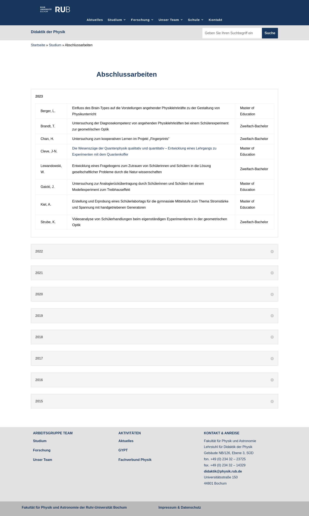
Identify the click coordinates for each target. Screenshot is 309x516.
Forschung (140, 20)
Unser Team (169, 20)
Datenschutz (190, 507)
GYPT (123, 450)
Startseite (38, 45)
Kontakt (215, 20)
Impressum (167, 507)
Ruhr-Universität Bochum (106, 507)
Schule (194, 20)
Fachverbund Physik (135, 460)
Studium (115, 20)
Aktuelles (95, 20)
